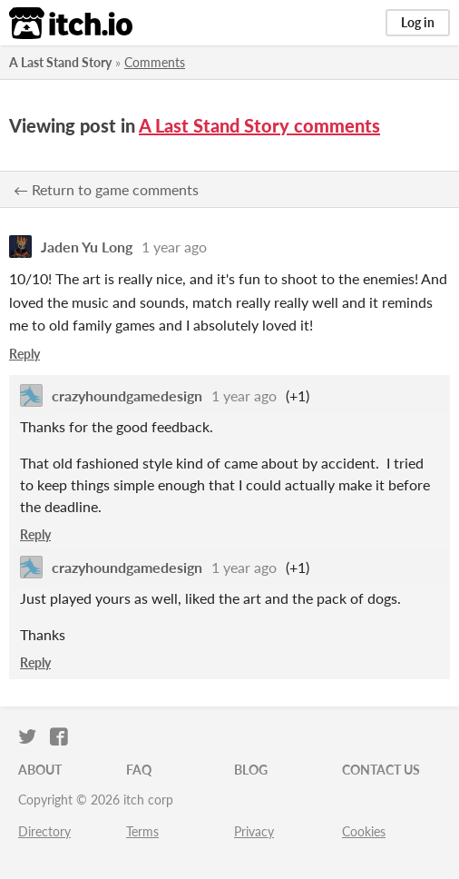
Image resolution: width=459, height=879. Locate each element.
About (40, 769)
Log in (418, 22)
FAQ (138, 769)
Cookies (364, 831)
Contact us (381, 769)
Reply (24, 353)
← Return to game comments (106, 189)
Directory (44, 831)
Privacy (254, 831)
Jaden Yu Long (86, 246)
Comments (154, 62)
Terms (142, 831)
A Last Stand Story (60, 62)
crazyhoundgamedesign (127, 395)
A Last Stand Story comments (259, 125)
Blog (251, 769)
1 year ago (174, 246)
